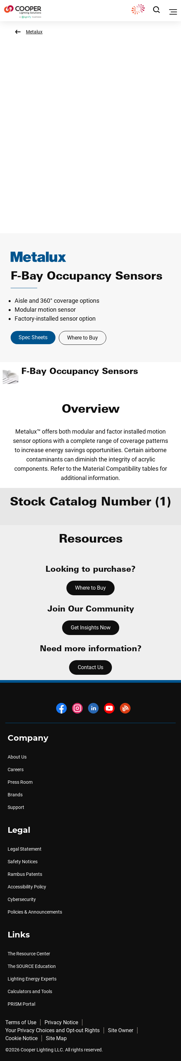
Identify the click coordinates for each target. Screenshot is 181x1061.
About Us (17, 757)
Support (16, 807)
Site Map (56, 1038)
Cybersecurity (22, 899)
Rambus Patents (25, 874)
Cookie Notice (21, 1038)
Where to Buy (82, 338)
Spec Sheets (33, 337)
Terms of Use (20, 1022)
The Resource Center (29, 953)
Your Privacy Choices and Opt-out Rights (52, 1030)
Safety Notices (23, 861)
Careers (16, 769)
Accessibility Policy (27, 886)
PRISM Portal (21, 1004)
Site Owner (120, 1030)
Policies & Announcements (35, 912)
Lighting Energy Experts (32, 978)
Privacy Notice (61, 1022)
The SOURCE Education (32, 966)
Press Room (20, 782)
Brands (15, 794)
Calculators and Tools (30, 991)
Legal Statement (25, 849)
